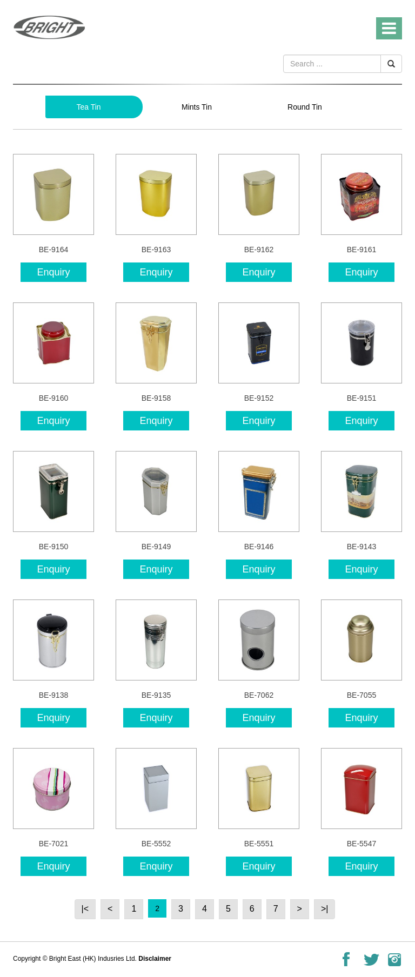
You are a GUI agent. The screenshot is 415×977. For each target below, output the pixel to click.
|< (85, 908)
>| (325, 908)
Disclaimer (154, 958)
